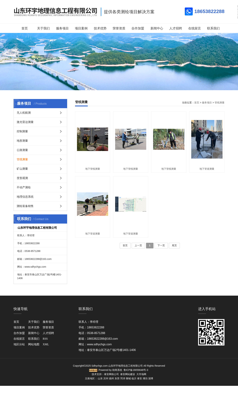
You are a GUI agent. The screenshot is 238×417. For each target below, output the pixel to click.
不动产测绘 (24, 187)
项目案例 (81, 28)
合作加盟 (137, 28)
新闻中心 (156, 28)
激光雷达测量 (25, 122)
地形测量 (22, 140)
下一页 (161, 245)
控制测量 (22, 131)
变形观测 (22, 178)
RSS (45, 338)
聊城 (128, 378)
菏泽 (122, 378)
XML (46, 344)
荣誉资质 (119, 28)
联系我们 (213, 28)
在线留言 (194, 28)
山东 (100, 378)
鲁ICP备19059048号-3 (136, 370)
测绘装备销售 (25, 206)
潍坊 (145, 378)
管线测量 (22, 159)
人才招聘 (175, 28)
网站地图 (33, 344)
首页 (24, 28)
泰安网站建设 (127, 374)
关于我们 (43, 28)
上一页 (138, 245)
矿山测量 (22, 168)
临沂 (133, 378)
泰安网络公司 (111, 374)
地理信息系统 (25, 196)
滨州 (105, 378)
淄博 (150, 378)
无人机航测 (24, 112)
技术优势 (100, 28)
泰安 (139, 378)
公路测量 (22, 150)
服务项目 (62, 28)
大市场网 (141, 374)
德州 (111, 378)
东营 (117, 378)
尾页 (174, 245)
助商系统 (117, 370)
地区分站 (19, 344)
